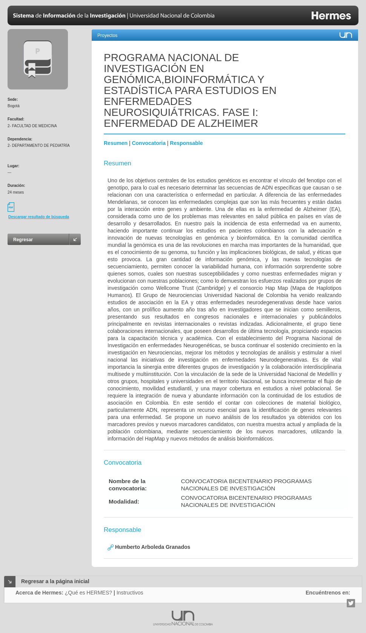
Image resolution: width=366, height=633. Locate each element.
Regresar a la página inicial (55, 581)
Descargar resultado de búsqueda (38, 217)
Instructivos (130, 593)
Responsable (186, 143)
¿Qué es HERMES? (88, 593)
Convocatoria (148, 143)
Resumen (116, 143)
